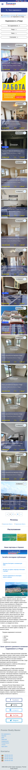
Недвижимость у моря (10, 537)
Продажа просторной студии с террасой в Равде (14, 297)
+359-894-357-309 (8, 760)
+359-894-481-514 (8, 757)
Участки (3, 744)
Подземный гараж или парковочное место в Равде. (14, 150)
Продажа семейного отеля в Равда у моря (13, 326)
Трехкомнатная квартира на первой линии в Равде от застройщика (14, 501)
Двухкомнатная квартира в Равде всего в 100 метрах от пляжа (14, 209)
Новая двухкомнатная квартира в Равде (12, 443)
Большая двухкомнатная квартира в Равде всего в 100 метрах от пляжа (14, 180)
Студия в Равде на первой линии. (10, 121)
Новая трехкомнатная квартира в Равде (12, 355)
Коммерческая (5, 741)
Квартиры (3, 735)
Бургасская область (6, 524)
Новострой (4, 739)
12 (17, 514)
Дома (2, 737)
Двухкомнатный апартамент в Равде (11, 63)
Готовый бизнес (5, 743)
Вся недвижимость (6, 734)
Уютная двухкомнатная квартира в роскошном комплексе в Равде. (14, 267)
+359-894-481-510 (8, 755)
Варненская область (19, 524)
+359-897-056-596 (8, 758)
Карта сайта (4, 746)
